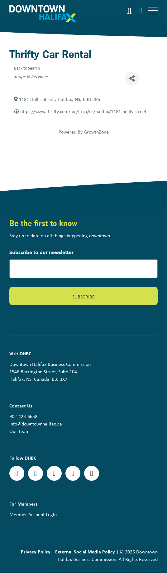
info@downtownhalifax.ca (35, 423)
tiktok (91, 473)
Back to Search (27, 68)
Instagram (16, 473)
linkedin (72, 473)
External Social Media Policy (85, 551)
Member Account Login (33, 514)
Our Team (19, 431)
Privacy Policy (35, 551)
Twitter (54, 473)
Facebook (35, 473)
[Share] (132, 78)
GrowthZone (96, 131)
